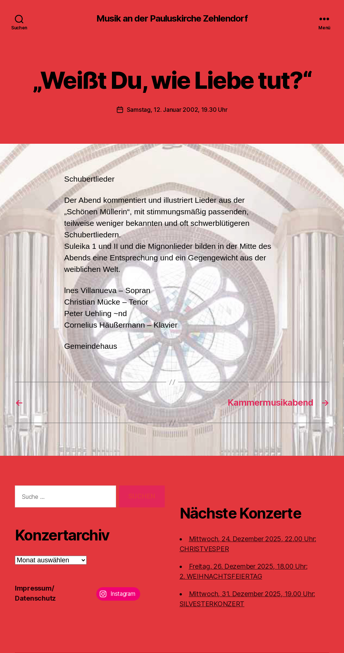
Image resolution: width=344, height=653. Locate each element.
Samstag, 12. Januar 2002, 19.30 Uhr (177, 109)
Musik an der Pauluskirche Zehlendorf (172, 18)
